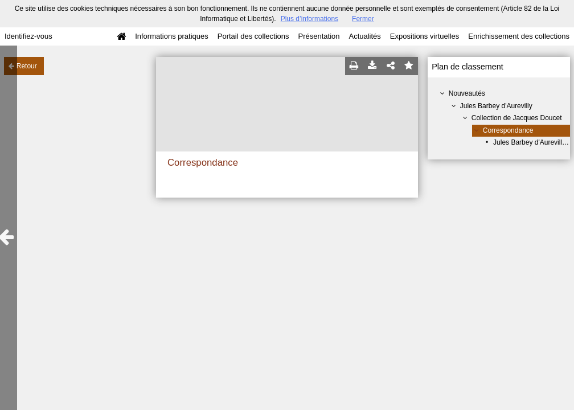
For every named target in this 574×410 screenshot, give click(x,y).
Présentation (318, 36)
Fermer (363, 19)
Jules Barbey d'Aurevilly (496, 106)
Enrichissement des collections (518, 36)
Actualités (364, 36)
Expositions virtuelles (424, 36)
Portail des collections (253, 36)
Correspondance (508, 130)
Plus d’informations (309, 19)
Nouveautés (467, 93)
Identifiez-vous (28, 36)
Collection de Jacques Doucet (517, 118)
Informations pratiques (171, 36)
